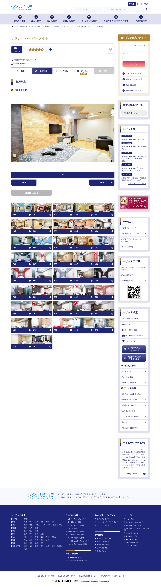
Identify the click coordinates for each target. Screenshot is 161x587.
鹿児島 (59, 546)
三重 (42, 534)
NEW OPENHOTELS (73, 557)
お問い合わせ (119, 576)
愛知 (25, 534)
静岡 (36, 534)
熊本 (42, 546)
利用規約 (50, 576)
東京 (25, 525)
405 (20, 182)
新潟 (25, 528)
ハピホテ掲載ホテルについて (135, 542)
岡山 (25, 540)
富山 (30, 531)
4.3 (26, 50)
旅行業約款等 (106, 576)
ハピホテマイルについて (134, 233)
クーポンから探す (89, 18)
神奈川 (31, 525)
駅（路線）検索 (129, 330)
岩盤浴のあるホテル (134, 405)
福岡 (25, 546)
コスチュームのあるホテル (134, 394)
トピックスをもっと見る (137, 184)
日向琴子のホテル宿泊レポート (77, 560)
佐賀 (30, 546)
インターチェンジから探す (76, 519)
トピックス (129, 129)
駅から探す (36, 18)
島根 (42, 540)
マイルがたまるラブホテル (76, 535)
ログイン (133, 64)
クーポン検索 (134, 371)
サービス (128, 221)
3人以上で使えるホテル (134, 417)
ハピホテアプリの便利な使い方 (106, 522)
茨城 (54, 525)
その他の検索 (141, 18)
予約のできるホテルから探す (116, 18)
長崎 (36, 546)
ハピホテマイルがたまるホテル (132, 358)
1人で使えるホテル (134, 411)
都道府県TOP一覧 (133, 105)
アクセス (62, 71)
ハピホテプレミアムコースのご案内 (134, 240)
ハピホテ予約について (132, 525)
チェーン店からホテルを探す (76, 544)
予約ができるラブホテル (75, 531)
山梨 (30, 528)
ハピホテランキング (134, 228)
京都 (36, 537)
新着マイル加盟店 (102, 541)
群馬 (60, 525)
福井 (36, 531)
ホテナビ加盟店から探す (75, 538)
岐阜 (30, 534)
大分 (47, 546)
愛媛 (36, 543)
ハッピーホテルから (134, 442)
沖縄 (25, 549)
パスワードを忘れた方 (134, 79)
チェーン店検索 (134, 377)
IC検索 (126, 324)
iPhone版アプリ (134, 275)
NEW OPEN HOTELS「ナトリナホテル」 (134, 146)
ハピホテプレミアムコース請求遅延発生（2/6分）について (134, 177)
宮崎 (53, 546)
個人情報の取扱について (66, 576)
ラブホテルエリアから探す (133, 336)
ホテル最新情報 (101, 548)
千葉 (43, 525)
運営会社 (40, 576)
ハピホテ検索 (130, 312)
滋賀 (42, 537)
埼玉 (37, 525)
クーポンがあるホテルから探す (77, 541)
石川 (25, 531)
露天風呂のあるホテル (134, 400)
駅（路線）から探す (73, 522)
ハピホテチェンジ (131, 533)
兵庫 (30, 537)
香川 (25, 543)
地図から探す (69, 18)
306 (106, 182)
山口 (47, 540)
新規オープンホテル (103, 538)
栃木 (49, 525)
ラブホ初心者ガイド (103, 519)
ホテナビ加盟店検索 (134, 383)
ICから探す (52, 18)
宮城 (47, 522)
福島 (53, 522)
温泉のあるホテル (134, 422)
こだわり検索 (128, 341)
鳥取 (36, 540)
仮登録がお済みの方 (133, 90)
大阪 (25, 537)
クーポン (82, 71)
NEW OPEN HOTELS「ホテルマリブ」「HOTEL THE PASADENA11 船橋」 (134, 157)
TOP (20, 71)
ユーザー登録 (142, 4)
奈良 (47, 537)
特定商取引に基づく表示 (88, 576)
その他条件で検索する (134, 428)
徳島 (30, 543)
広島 (30, 540)
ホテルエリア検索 (130, 318)
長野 (36, 528)
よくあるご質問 (134, 247)
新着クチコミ (100, 551)
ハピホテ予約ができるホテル (132, 349)
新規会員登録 (131, 85)
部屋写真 (41, 71)
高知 (42, 543)
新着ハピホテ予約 (102, 545)
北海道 (26, 519)
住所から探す (19, 18)
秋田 (30, 522)
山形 (36, 522)
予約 (103, 71)
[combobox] (123, 9)
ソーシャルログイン (133, 73)
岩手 (42, 522)
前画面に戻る (25, 192)
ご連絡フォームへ (132, 474)
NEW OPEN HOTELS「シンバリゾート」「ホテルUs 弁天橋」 (134, 167)
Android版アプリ (134, 281)
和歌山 (54, 537)
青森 (25, 522)
